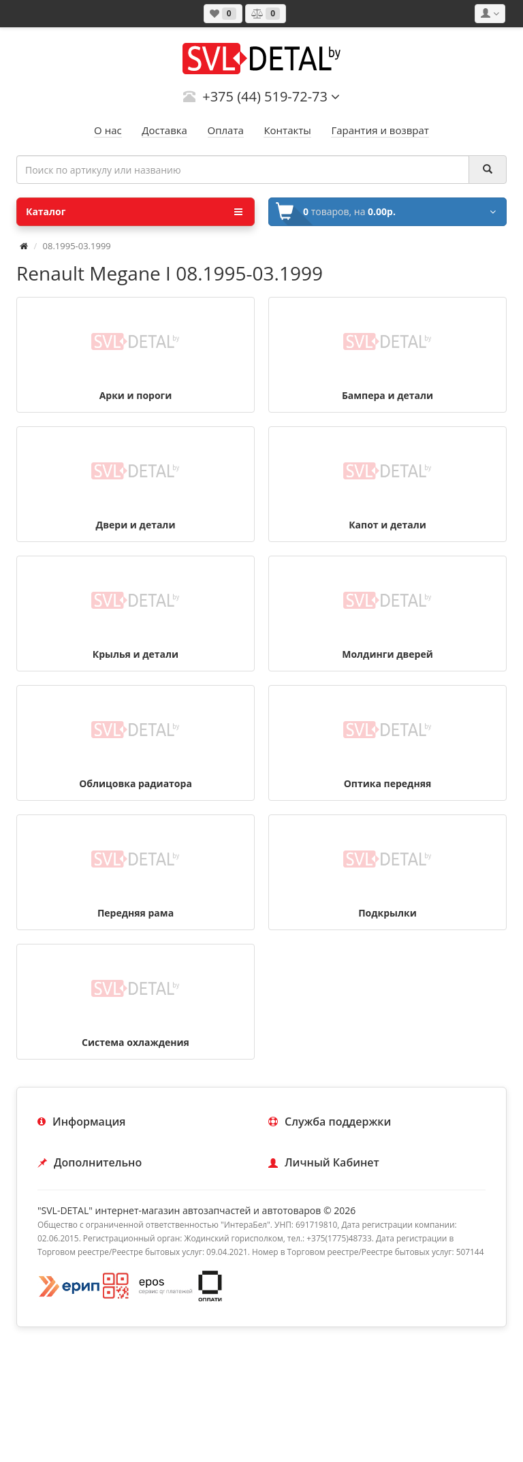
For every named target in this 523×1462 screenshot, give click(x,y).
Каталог (134, 212)
